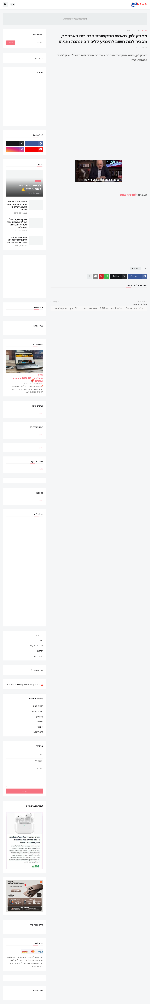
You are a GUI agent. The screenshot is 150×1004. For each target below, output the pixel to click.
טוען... (40, 413)
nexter (40, 721)
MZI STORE (38, 732)
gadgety (39, 716)
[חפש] (29, 42)
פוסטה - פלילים (36, 670)
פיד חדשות (38, 58)
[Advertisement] (99, 234)
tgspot (40, 727)
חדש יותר (141, 301)
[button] (12, 4)
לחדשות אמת (128, 194)
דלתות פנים (38, 706)
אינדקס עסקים (36, 646)
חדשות (40, 651)
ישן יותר (55, 301)
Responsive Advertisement (75, 19)
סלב (41, 640)
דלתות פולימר (37, 711)
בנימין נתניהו (132, 30)
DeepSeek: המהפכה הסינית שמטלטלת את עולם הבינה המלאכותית (17, 240)
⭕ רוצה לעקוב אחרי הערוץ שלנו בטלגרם (25, 684)
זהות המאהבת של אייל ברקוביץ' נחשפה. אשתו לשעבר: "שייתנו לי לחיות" (17, 205)
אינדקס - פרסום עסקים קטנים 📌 (27, 379)
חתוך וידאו (38, 656)
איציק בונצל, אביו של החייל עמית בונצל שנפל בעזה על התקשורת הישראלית (17, 223)
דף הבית (143, 30)
